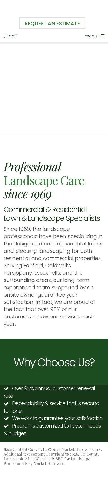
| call (10, 36)
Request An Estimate (52, 23)
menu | (94, 36)
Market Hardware (49, 463)
